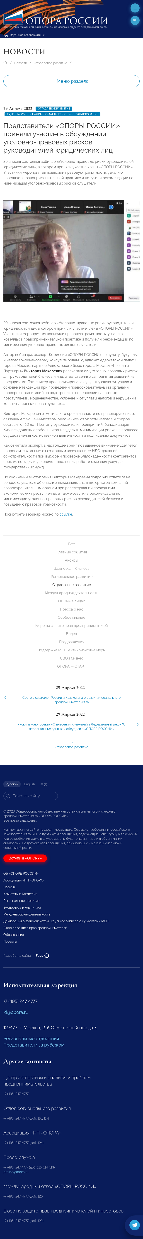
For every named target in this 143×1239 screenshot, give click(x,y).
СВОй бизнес (71, 658)
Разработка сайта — (26, 955)
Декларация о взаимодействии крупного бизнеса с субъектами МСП (56, 921)
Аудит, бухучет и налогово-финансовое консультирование (52, 114)
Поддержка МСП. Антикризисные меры (71, 650)
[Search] (30, 796)
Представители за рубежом (33, 1045)
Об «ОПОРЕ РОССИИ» (21, 873)
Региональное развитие (71, 576)
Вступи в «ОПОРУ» (25, 858)
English (29, 784)
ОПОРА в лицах (71, 601)
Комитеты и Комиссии (20, 894)
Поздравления (71, 642)
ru (135, 20)
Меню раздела (73, 81)
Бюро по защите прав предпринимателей (71, 625)
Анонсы (71, 560)
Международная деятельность (71, 593)
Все (71, 544)
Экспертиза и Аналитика (22, 907)
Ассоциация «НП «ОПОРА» (23, 880)
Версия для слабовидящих (24, 35)
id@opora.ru (15, 1012)
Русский (12, 784)
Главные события (71, 552)
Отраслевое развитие (50, 63)
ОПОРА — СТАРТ (71, 666)
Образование (13, 935)
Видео (71, 634)
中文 (44, 784)
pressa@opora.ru (15, 1172)
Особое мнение (71, 617)
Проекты (10, 941)
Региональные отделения (31, 1038)
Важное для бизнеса (72, 568)
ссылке (66, 519)
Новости (20, 63)
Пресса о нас (71, 609)
